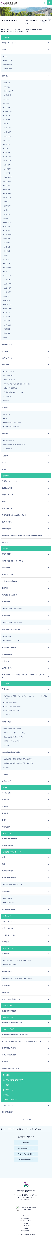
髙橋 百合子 (8, 206)
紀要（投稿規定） (26, 1231)
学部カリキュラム (7, 495)
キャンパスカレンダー (9, 508)
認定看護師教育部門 (8, 909)
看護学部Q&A (6, 528)
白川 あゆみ (8, 325)
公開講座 (6, 1075)
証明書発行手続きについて (12, 964)
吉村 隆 (6, 103)
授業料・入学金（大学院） (12, 741)
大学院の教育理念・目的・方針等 (12, 561)
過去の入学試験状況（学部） (13, 706)
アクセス (5, 351)
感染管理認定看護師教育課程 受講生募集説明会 (18, 763)
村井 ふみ (7, 312)
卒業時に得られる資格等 (9, 838)
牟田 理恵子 (8, 234)
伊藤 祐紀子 (8, 132)
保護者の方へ (8, 1005)
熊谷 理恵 (7, 238)
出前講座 (5, 1061)
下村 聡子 (7, 316)
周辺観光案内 (6, 827)
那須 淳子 (7, 152)
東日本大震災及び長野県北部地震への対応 (17, 384)
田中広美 (7, 140)
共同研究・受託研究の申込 (10, 1068)
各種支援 (5, 806)
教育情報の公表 (9, 440)
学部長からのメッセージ (9, 481)
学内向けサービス (7, 971)
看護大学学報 (8, 64)
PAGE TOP (48, 1231)
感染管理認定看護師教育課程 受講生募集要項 (18, 759)
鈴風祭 (4, 820)
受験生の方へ (8, 916)
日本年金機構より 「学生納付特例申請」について (20, 960)
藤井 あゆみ (8, 197)
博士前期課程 (6, 601)
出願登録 (5, 774)
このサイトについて (10, 1100)
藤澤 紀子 (7, 189)
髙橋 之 (6, 337)
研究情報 (6, 1085)
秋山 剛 (6, 99)
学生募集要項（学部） (11, 702)
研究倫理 (7, 414)
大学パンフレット (7, 928)
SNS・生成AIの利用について (11, 999)
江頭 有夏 (7, 230)
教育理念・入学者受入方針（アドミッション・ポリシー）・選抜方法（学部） (25, 697)
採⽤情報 (26, 1223)
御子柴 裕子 (8, 300)
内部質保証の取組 (9, 379)
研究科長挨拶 (6, 554)
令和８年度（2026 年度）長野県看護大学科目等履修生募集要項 (22, 535)
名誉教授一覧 (8, 448)
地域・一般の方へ (9, 1029)
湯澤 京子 (7, 160)
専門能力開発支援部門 (9, 877)
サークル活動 (6, 793)
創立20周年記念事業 (10, 388)
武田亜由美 (7, 267)
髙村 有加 (7, 275)
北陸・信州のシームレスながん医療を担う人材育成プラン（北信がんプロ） (24, 676)
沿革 (5, 56)
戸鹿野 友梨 (8, 111)
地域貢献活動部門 (7, 871)
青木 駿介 (7, 243)
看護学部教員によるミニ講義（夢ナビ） (14, 515)
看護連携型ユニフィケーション (13, 392)
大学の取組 (5, 364)
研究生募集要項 (7, 654)
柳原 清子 (7, 333)
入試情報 (6, 684)
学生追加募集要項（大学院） (13, 728)
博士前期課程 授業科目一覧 (13, 608)
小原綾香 (7, 218)
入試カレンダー (7, 781)
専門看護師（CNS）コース (12, 640)
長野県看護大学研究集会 (11, 426)
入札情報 (5, 456)
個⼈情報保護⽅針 (26, 1218)
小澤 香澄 (7, 222)
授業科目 (5, 588)
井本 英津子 (8, 169)
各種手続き (5, 953)
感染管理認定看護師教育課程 (11, 752)
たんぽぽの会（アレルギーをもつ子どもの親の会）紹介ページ (21, 1041)
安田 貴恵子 (8, 292)
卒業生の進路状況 (7, 845)
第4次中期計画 (8, 375)
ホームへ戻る (27, 1119)
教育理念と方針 (7, 488)
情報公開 (5, 433)
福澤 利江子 (8, 177)
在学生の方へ (8, 948)
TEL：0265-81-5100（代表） (26, 1197)
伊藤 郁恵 (7, 144)
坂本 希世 (7, 185)
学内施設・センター (8, 344)
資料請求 (6, 1095)
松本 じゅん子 (8, 91)
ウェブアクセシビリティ (9, 1105)
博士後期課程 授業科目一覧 (13, 622)
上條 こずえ (8, 156)
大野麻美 (7, 148)
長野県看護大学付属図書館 (13, 1080)
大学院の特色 (6, 567)
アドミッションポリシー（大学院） (15, 733)
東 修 (5, 271)
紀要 (5, 418)
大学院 (5, 549)
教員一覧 (5, 76)
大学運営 (5, 49)
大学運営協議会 (9, 371)
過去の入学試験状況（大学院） (13, 737)
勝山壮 (6, 124)
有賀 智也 (7, 280)
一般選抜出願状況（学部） (12, 710)
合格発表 (7, 715)
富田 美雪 (7, 321)
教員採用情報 (8, 69)
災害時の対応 (6, 985)
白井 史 (6, 210)
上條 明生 (7, 119)
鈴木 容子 (7, 181)
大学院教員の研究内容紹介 (10, 581)
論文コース (7, 636)
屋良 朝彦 (7, 87)
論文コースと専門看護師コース (12, 629)
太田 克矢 (7, 107)
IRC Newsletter (9, 902)
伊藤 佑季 (7, 247)
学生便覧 (5, 542)
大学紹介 (6, 37)
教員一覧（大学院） (8, 574)
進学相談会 (5, 942)
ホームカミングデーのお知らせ (12, 1022)
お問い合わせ (8, 1090)
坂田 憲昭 (7, 329)
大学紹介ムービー (7, 358)
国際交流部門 (6, 891)
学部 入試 (5, 689)
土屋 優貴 (7, 288)
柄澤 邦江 (7, 296)
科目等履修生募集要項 (9, 647)
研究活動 (5, 407)
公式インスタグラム (8, 921)
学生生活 (6, 787)
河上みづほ (7, 193)
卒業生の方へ (8, 1017)
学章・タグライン (9, 60)
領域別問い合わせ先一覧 (9, 595)
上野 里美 (7, 136)
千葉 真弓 (7, 259)
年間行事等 (5, 799)
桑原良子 (7, 255)
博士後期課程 (6, 615)
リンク (4, 462)
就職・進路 (7, 833)
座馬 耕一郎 (8, 95)
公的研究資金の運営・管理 (12, 422)
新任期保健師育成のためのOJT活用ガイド (15, 1034)
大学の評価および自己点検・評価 (14, 444)
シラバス (5, 501)
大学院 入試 (6, 722)
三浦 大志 (7, 115)
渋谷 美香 (7, 165)
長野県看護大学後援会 (9, 1011)
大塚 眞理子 (8, 82)
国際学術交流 (8, 898)
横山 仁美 (7, 263)
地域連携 (7, 400)
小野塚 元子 (8, 304)
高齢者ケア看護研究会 (9, 1055)
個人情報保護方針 (7, 1112)
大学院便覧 (5, 661)
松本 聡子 (7, 251)
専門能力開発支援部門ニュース (13, 884)
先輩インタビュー (7, 522)
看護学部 (6, 476)
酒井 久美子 (8, 308)
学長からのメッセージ (9, 43)
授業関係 (5, 813)
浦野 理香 (7, 226)
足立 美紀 (7, 214)
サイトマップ (26, 1225)
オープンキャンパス (8, 935)
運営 (3, 864)
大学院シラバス (7, 668)
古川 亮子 (7, 173)
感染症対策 (5, 992)
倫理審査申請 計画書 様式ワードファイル (18, 978)
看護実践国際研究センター (13, 852)
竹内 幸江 (7, 202)
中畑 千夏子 (8, 128)
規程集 (4, 469)
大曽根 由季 (8, 284)
